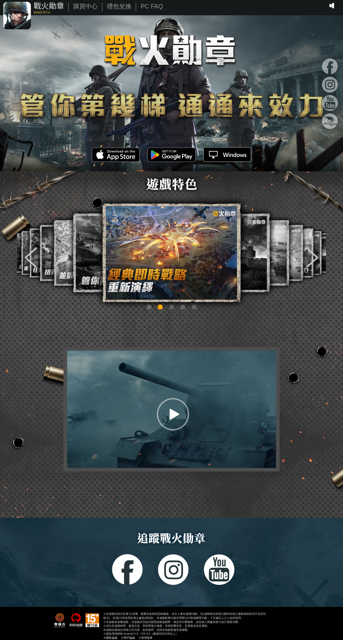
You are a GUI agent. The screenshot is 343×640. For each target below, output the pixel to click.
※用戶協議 (128, 637)
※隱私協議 (110, 637)
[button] (31, 257)
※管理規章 (145, 637)
